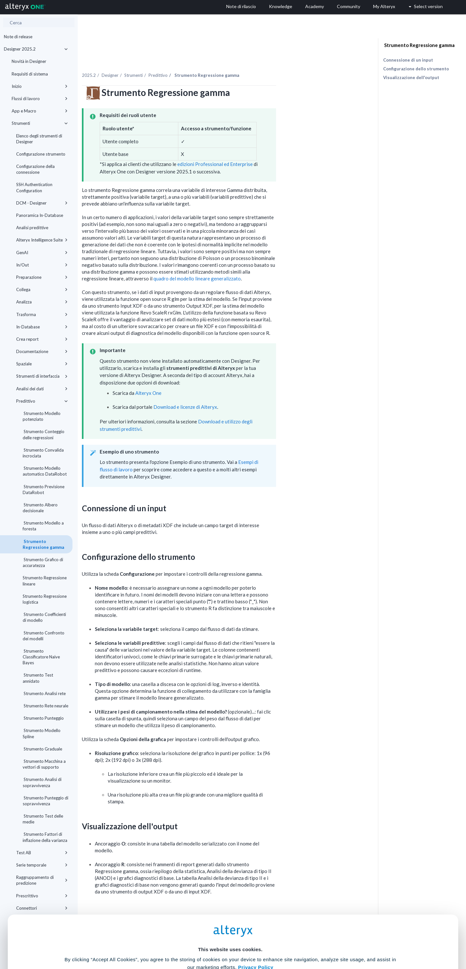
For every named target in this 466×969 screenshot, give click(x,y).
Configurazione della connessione (35, 169)
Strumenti (40, 123)
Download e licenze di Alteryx (246, 393)
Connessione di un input (408, 60)
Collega (42, 289)
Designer (170, 61)
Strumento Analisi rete (44, 693)
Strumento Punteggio (43, 718)
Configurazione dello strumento (416, 68)
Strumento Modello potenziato (42, 416)
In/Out (42, 264)
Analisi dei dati (42, 388)
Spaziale (42, 363)
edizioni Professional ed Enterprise (275, 150)
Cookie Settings (230, 921)
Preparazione (42, 277)
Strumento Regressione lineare (45, 580)
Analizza (42, 301)
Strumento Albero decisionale (40, 507)
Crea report (42, 339)
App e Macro (40, 110)
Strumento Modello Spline (42, 733)
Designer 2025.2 (36, 49)
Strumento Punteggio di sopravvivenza (45, 800)
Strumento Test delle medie (43, 818)
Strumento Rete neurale (45, 705)
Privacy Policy (255, 903)
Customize (282, 940)
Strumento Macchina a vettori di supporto (44, 764)
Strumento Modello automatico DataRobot (45, 471)
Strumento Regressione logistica (45, 599)
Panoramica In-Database (39, 215)
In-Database (42, 326)
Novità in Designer (29, 61)
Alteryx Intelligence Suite (42, 239)
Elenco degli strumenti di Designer (39, 138)
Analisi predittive (32, 227)
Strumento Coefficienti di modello (44, 617)
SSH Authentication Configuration (34, 187)
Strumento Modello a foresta (43, 525)
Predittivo (42, 401)
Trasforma (42, 314)
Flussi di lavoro (40, 98)
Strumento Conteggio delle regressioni (43, 434)
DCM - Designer (42, 203)
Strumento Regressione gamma (43, 544)
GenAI (42, 252)
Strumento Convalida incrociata (43, 452)
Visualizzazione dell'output (411, 77)
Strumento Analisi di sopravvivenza (42, 782)
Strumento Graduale (42, 748)
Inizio (40, 86)
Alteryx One (209, 379)
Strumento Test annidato (38, 677)
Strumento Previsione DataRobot (43, 489)
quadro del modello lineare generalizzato (257, 264)
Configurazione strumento (40, 154)
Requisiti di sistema (30, 74)
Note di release (18, 36)
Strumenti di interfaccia (42, 376)
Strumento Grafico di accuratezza (43, 562)
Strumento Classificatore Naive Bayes (41, 656)
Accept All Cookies (184, 940)
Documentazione (42, 351)
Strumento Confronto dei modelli (43, 635)
